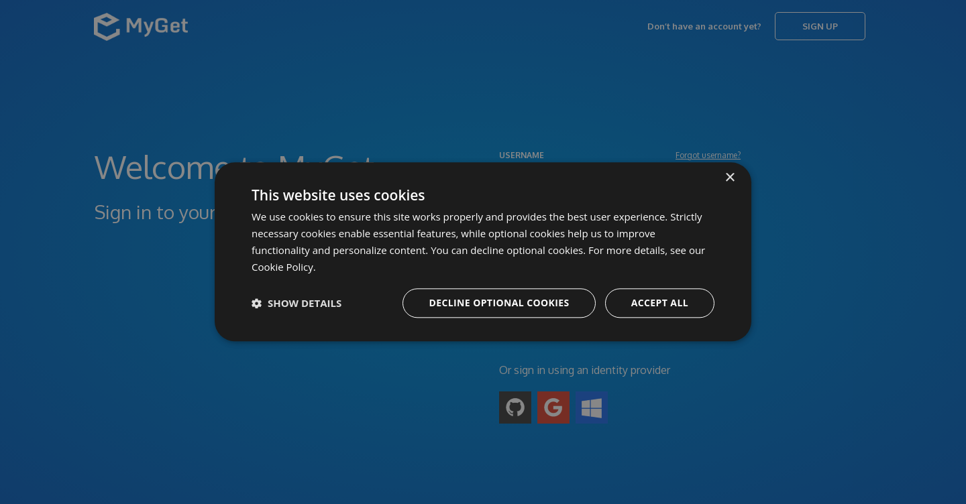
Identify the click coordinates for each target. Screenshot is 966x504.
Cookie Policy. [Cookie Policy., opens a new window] (284, 266)
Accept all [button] (659, 303)
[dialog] (483, 252)
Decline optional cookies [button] (499, 303)
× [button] (729, 178)
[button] (296, 304)
